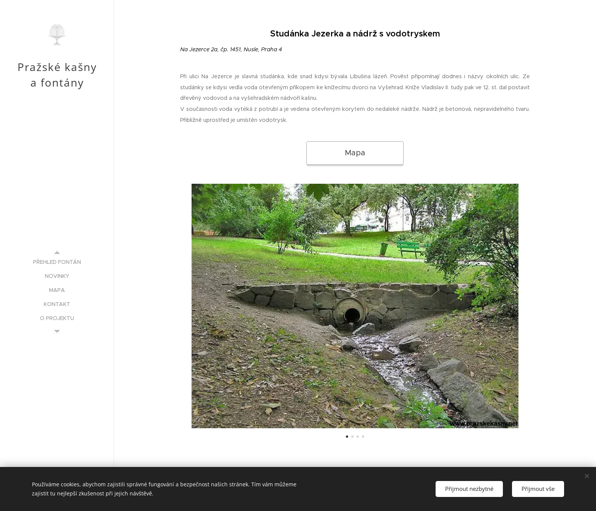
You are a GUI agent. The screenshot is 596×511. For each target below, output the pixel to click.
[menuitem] (57, 262)
